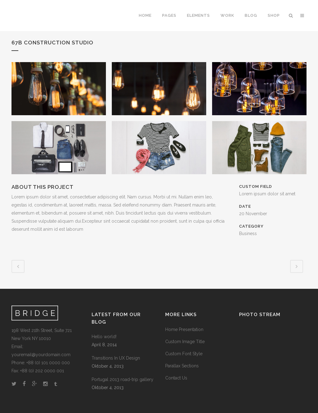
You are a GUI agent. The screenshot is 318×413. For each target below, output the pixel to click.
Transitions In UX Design (116, 358)
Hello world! (104, 336)
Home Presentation (184, 329)
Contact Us (176, 377)
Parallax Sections (182, 365)
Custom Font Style (183, 353)
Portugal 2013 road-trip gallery (122, 379)
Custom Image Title (185, 341)
